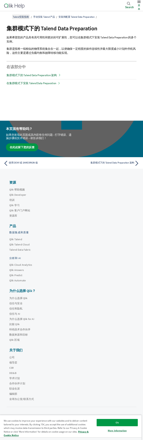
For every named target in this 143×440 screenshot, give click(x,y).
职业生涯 (14, 388)
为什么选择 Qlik (18, 298)
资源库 (13, 215)
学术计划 (14, 378)
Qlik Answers (16, 270)
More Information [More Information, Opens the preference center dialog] (117, 430)
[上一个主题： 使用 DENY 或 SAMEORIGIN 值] (36, 163)
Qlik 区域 (14, 339)
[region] (71, 427)
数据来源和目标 (18, 334)
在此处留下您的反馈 (22, 147)
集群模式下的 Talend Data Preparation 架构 (32, 75)
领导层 (13, 362)
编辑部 (13, 393)
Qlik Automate (17, 280)
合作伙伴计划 (17, 383)
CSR (11, 367)
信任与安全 (16, 303)
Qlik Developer (17, 194)
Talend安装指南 (21, 16)
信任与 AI (14, 313)
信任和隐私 (16, 308)
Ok (117, 422)
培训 (12, 200)
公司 (12, 357)
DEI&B (12, 373)
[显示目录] (7, 16)
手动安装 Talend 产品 (44, 16)
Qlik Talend (15, 239)
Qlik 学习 (14, 205)
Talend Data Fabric (20, 249)
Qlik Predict (15, 275)
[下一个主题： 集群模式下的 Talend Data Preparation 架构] (106, 163)
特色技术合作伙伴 (19, 329)
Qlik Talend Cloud (19, 244)
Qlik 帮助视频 (17, 189)
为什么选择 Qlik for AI (21, 319)
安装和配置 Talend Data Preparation (76, 16)
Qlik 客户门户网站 (19, 210)
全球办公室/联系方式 (21, 399)
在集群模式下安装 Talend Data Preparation (31, 83)
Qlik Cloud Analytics (20, 264)
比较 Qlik (14, 324)
